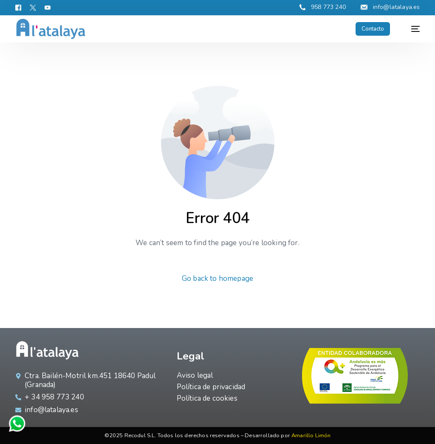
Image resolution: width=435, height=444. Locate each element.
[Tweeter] (32, 7)
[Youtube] (47, 7)
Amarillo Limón (310, 435)
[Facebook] (20, 7)
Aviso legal (195, 375)
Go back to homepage (217, 278)
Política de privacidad (211, 387)
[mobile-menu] (411, 29)
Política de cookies (207, 398)
